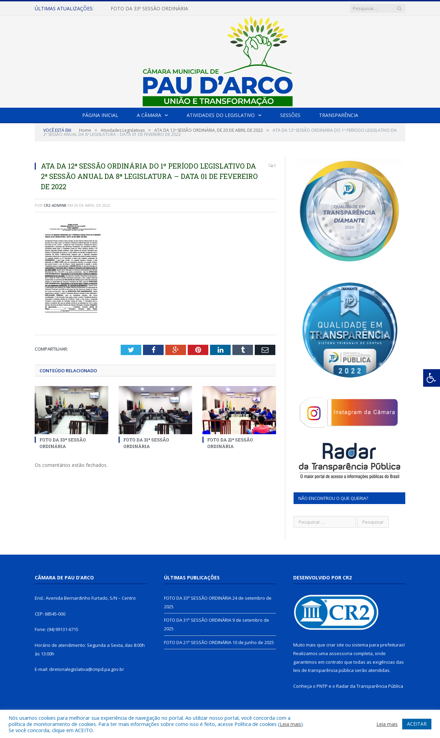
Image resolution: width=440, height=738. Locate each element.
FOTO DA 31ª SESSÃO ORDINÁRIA (146, 443)
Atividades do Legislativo (221, 115)
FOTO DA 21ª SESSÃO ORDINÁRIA (230, 443)
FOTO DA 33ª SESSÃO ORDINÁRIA (149, 9)
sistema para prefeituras (378, 645)
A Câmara (149, 115)
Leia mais (290, 723)
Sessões (290, 115)
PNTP (322, 686)
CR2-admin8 (55, 205)
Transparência (338, 115)
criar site (335, 645)
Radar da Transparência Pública (369, 686)
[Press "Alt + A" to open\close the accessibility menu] (431, 378)
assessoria (340, 653)
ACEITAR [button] (417, 723)
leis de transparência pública (323, 670)
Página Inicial (100, 115)
